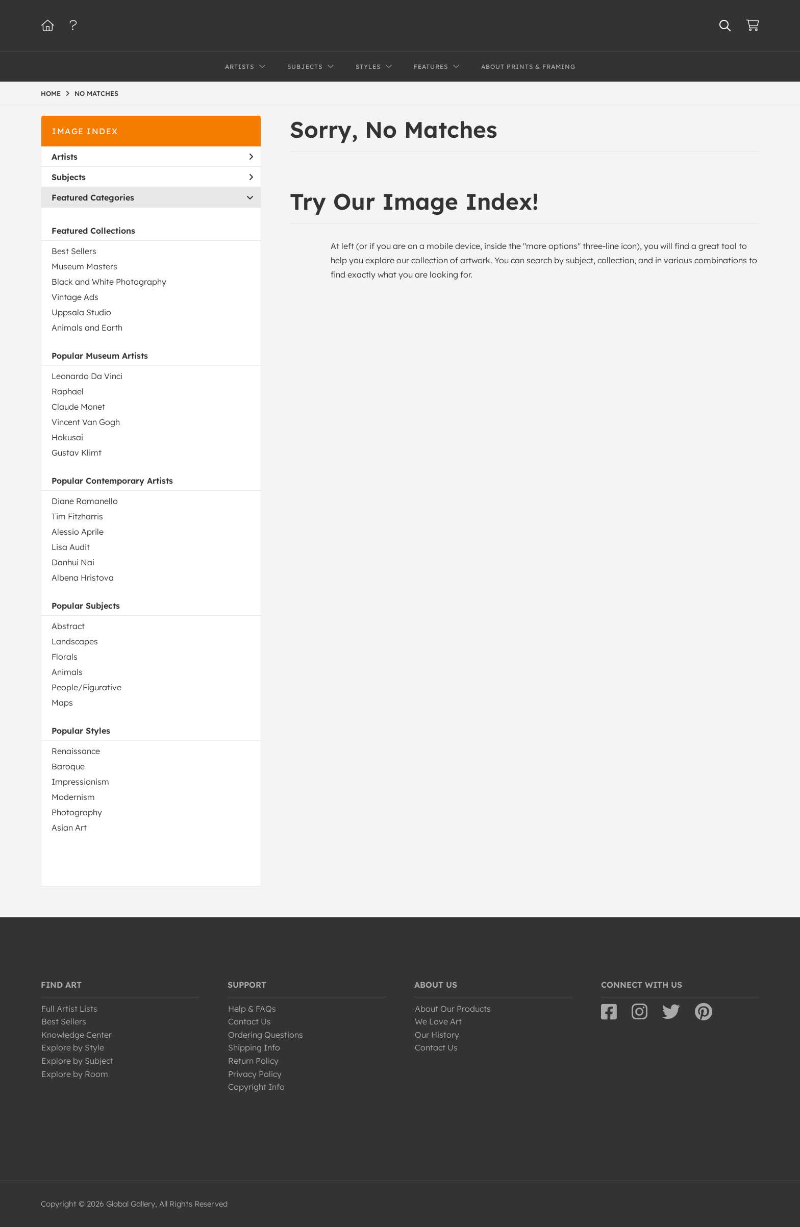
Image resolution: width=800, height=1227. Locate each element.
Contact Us (249, 1021)
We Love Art (438, 1021)
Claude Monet (78, 407)
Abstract (68, 626)
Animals (67, 672)
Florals (65, 657)
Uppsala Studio (81, 312)
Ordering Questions (265, 1035)
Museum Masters (84, 266)
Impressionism (80, 782)
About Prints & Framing (528, 66)
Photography (77, 812)
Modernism (73, 797)
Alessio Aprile (78, 532)
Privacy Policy (255, 1074)
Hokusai (67, 437)
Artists (152, 157)
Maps (62, 702)
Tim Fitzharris (77, 516)
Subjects (152, 177)
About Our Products (453, 1009)
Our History (437, 1035)
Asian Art (69, 827)
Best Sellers (74, 251)
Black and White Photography (109, 282)
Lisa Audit (71, 547)
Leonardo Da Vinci (87, 376)
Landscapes (75, 641)
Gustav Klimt (77, 452)
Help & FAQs (252, 1009)
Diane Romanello (85, 501)
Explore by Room (74, 1074)
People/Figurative (86, 687)
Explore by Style (72, 1047)
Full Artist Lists (69, 1009)
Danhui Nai (73, 562)
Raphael (68, 391)
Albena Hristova (83, 577)
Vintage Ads (75, 297)
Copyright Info (256, 1087)
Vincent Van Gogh (86, 422)
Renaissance (76, 751)
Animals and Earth (87, 327)
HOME (51, 93)
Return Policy (253, 1061)
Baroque (68, 766)
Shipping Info (254, 1047)
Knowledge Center (76, 1035)
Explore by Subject (77, 1061)
